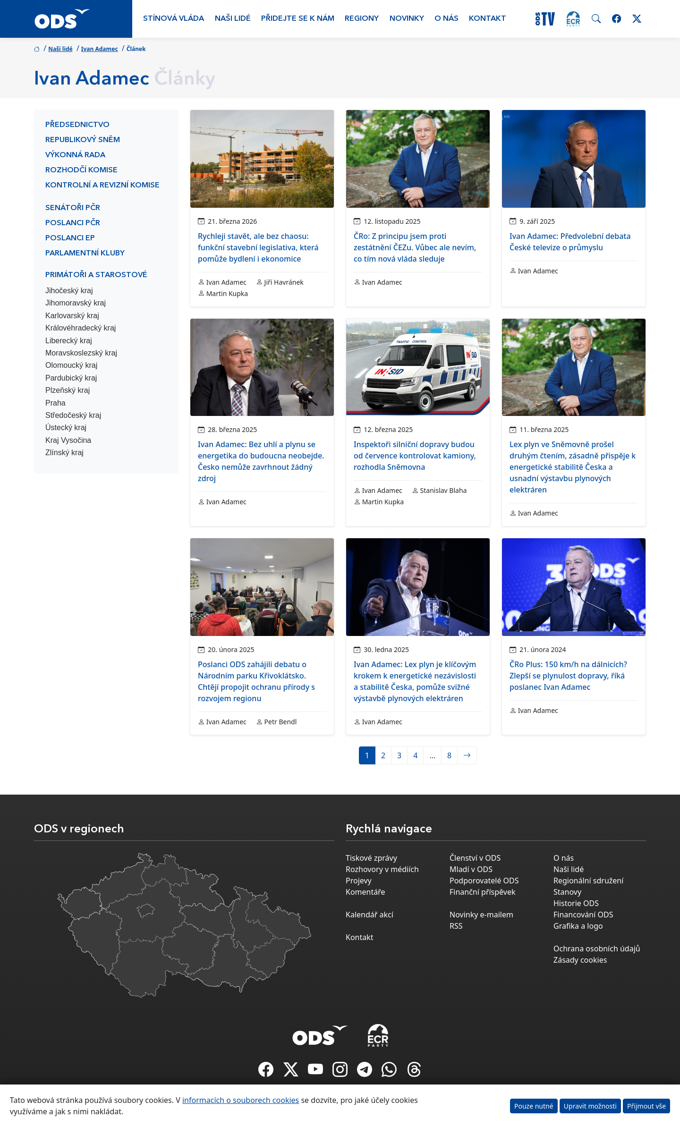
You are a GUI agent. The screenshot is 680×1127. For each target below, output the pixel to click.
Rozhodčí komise (81, 170)
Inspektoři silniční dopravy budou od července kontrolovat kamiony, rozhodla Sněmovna (415, 455)
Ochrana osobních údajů (596, 948)
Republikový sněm (82, 140)
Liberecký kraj (68, 341)
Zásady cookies (580, 960)
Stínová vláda (173, 19)
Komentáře (365, 892)
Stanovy (567, 892)
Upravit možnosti (590, 1106)
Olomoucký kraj (71, 365)
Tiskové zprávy (371, 858)
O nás (446, 19)
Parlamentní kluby (85, 253)
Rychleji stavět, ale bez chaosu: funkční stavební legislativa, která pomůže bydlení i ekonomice (258, 247)
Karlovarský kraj (72, 316)
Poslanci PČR (72, 223)
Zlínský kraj (64, 453)
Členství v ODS (475, 858)
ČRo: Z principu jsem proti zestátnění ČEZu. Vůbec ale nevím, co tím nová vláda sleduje (415, 247)
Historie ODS (576, 903)
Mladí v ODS (471, 869)
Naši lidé (233, 19)
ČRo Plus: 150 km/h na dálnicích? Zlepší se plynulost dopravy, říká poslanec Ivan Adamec (568, 675)
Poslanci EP (70, 238)
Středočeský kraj (73, 415)
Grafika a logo (578, 926)
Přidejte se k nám (297, 19)
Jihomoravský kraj (75, 303)
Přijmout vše (646, 1106)
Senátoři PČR (72, 208)
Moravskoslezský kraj (81, 353)
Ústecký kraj (65, 428)
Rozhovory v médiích (382, 869)
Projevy (359, 880)
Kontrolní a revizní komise (102, 185)
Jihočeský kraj (69, 291)
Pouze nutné (533, 1106)
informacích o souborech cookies (240, 1100)
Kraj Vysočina (68, 440)
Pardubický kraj (71, 378)
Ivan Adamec (99, 49)
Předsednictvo (77, 125)
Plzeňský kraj (67, 390)
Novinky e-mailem (481, 914)
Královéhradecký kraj (80, 328)
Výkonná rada (75, 155)
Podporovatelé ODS (484, 880)
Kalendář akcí (369, 914)
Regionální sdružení (588, 880)
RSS (456, 926)
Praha (55, 403)
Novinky (407, 19)
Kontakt (487, 19)
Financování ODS (583, 914)
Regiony (362, 19)
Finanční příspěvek (483, 892)
